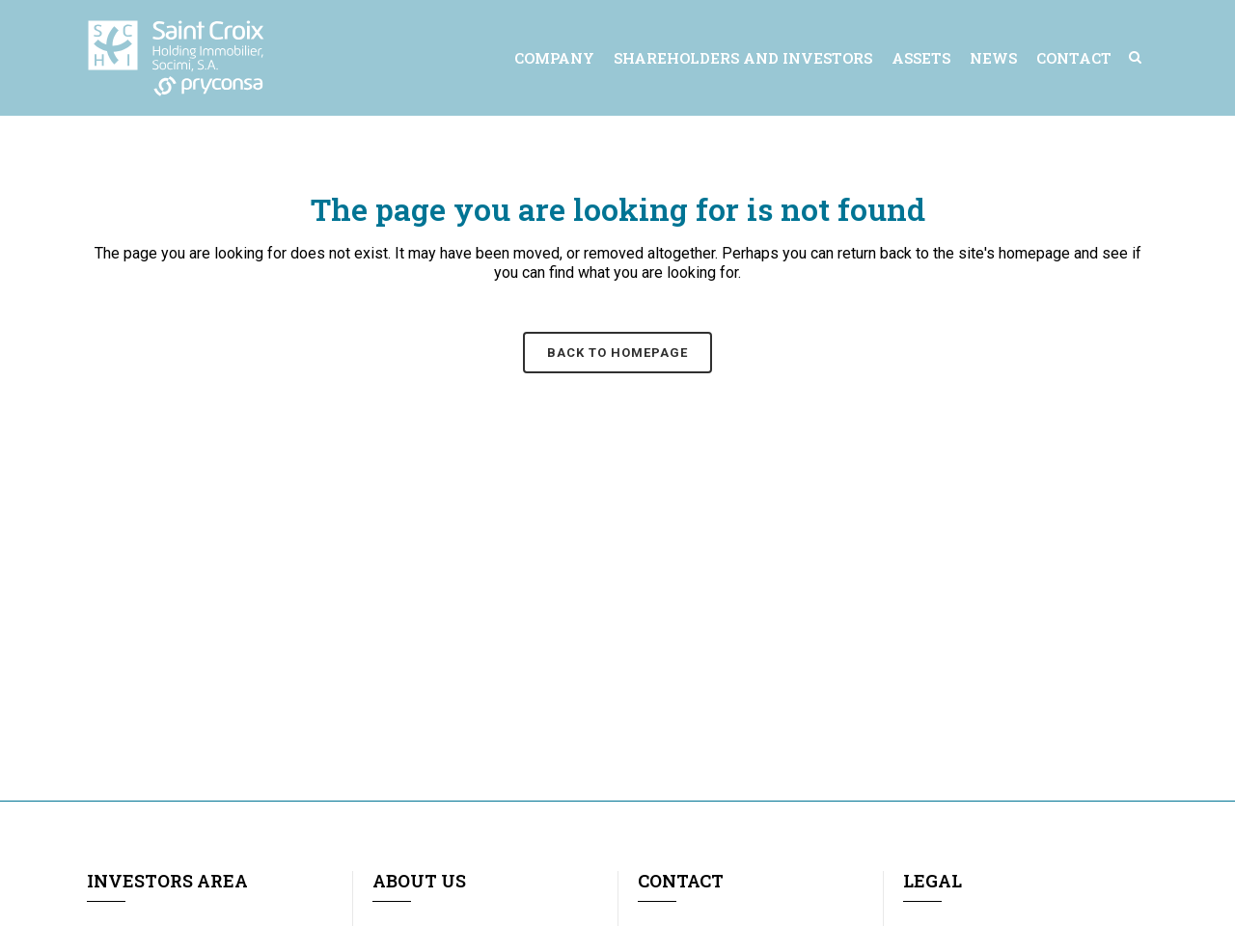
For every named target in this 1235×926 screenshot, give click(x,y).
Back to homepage (617, 352)
